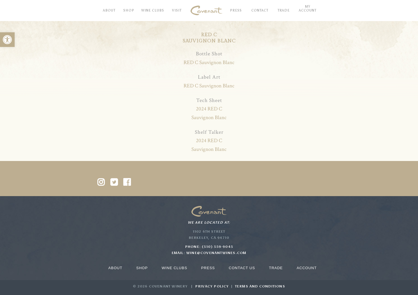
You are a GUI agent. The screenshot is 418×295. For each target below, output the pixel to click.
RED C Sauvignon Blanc (209, 62)
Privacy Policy (212, 286)
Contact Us (242, 268)
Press (208, 268)
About (115, 268)
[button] (7, 39)
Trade (276, 268)
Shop (142, 268)
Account (307, 268)
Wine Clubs (174, 268)
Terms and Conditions (260, 286)
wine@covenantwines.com (216, 253)
